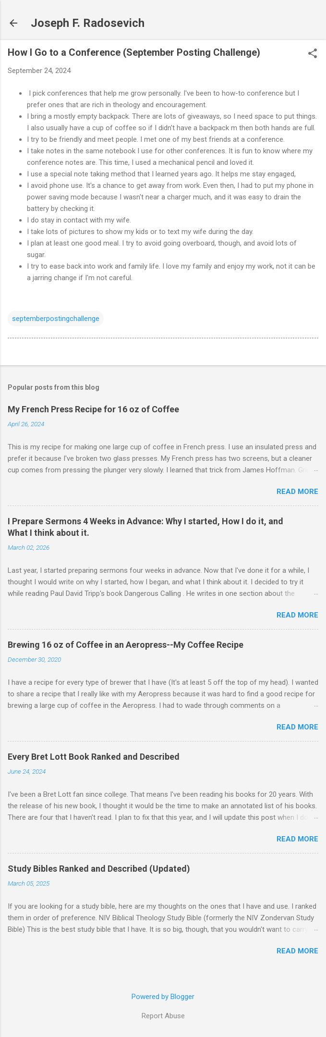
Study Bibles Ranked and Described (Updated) (99, 869)
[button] (312, 54)
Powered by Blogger (163, 996)
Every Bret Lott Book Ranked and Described (94, 757)
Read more (297, 491)
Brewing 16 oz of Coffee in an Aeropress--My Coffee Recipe (125, 645)
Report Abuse (163, 1016)
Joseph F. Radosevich (88, 23)
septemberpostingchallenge (55, 318)
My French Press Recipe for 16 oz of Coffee (93, 409)
